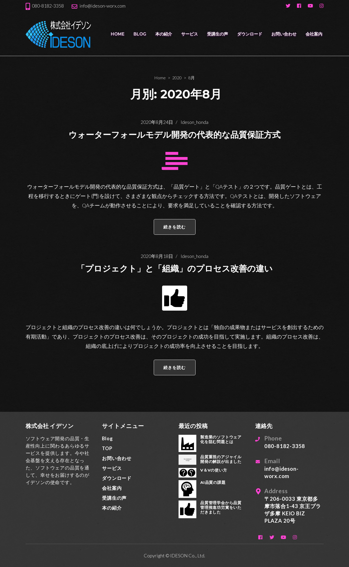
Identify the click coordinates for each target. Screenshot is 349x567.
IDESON (179, 555)
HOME (117, 34)
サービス (189, 34)
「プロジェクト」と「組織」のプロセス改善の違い (175, 268)
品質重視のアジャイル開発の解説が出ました (221, 459)
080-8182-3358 (48, 6)
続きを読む (174, 226)
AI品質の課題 (213, 482)
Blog (140, 34)
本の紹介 (163, 34)
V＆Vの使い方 (213, 470)
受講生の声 (217, 34)
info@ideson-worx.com (102, 6)
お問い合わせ (283, 34)
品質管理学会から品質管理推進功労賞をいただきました (221, 507)
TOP (107, 448)
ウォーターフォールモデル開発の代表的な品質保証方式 (174, 135)
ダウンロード (249, 34)
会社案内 (314, 34)
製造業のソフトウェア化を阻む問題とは (221, 439)
